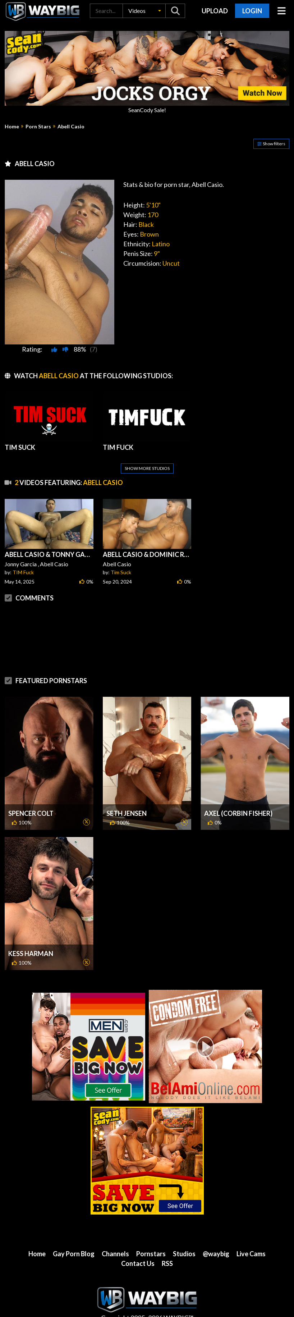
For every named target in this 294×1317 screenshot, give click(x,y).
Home (12, 126)
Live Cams (251, 1236)
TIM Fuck (23, 555)
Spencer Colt (31, 796)
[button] (144, 11)
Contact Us (138, 1246)
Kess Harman (30, 936)
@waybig (216, 1236)
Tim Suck (121, 555)
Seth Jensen (126, 796)
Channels (115, 1236)
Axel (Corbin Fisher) (238, 796)
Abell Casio (71, 126)
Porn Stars (38, 126)
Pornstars (151, 1236)
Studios (184, 1236)
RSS (167, 1246)
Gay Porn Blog (74, 1236)
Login (252, 11)
